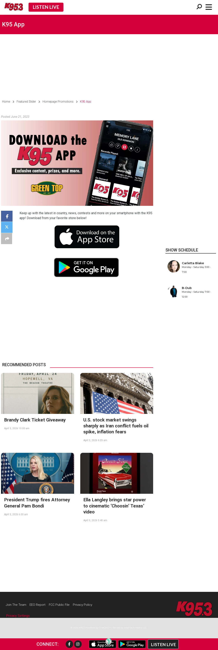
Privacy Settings (18, 616)
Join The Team (17, 605)
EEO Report (40, 605)
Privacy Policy (88, 605)
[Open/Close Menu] (208, 7)
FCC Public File (62, 605)
